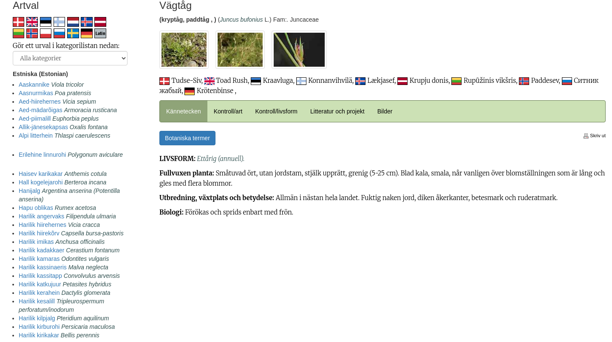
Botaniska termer (187, 138)
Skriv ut (595, 135)
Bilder (385, 111)
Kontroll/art (228, 111)
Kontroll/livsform (276, 111)
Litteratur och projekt (337, 111)
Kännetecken (183, 111)
